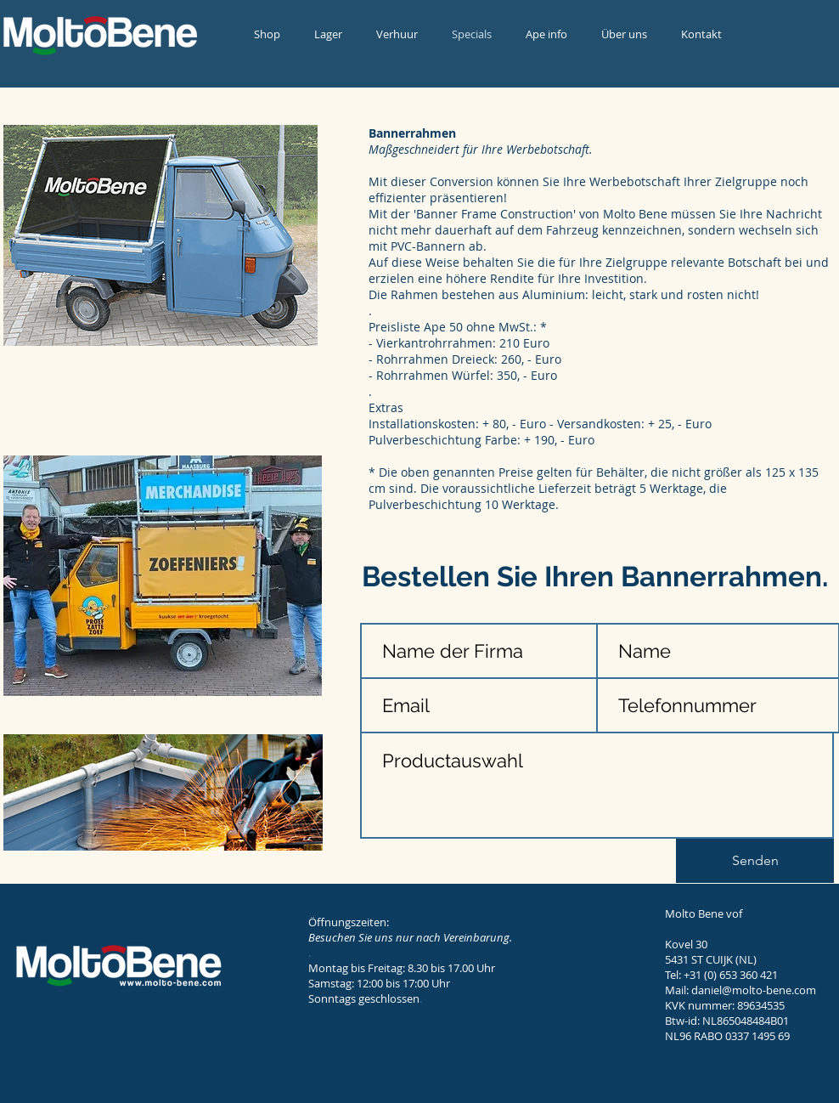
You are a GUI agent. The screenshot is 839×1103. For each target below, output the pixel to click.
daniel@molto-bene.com (753, 990)
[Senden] (755, 861)
